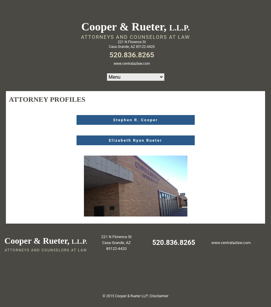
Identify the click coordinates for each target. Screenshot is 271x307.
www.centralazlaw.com (132, 64)
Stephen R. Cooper (135, 120)
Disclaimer (159, 296)
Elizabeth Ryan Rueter (135, 140)
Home (135, 77)
